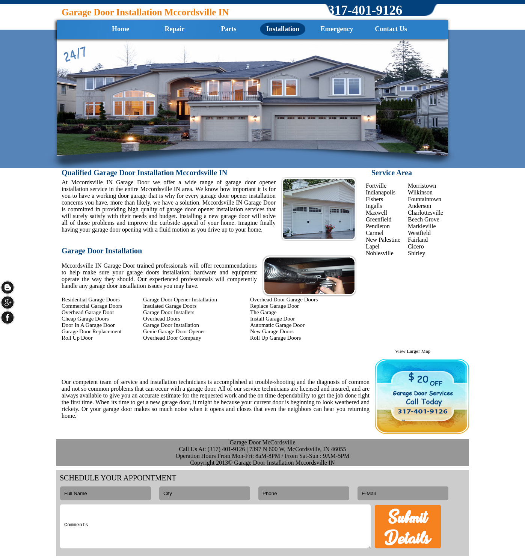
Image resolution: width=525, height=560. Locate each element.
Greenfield (378, 219)
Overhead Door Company (172, 338)
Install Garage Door (272, 319)
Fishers (374, 199)
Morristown (422, 185)
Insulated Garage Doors (169, 306)
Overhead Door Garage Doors (284, 300)
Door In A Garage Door (88, 325)
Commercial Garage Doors (92, 306)
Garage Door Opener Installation (180, 300)
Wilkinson (420, 192)
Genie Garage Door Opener (174, 331)
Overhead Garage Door (88, 312)
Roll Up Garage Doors (275, 338)
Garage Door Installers (169, 312)
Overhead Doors (161, 319)
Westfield (419, 233)
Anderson (419, 206)
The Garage (263, 312)
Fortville (376, 185)
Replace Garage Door (274, 306)
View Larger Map (412, 351)
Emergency (337, 29)
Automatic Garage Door (277, 325)
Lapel (372, 246)
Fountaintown (424, 199)
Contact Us (391, 29)
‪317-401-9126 (365, 10)
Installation (282, 29)
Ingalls (374, 206)
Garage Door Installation (171, 325)
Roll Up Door (77, 338)
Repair (175, 29)
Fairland (418, 239)
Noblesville (380, 253)
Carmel (374, 233)
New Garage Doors (272, 331)
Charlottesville (425, 212)
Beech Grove (423, 219)
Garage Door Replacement (92, 331)
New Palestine (383, 239)
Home (120, 29)
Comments (215, 526)
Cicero (416, 246)
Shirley (416, 253)
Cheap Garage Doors (85, 319)
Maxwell (376, 212)
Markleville (422, 226)
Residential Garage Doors (91, 300)
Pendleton (378, 226)
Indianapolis (380, 192)
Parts (229, 29)
